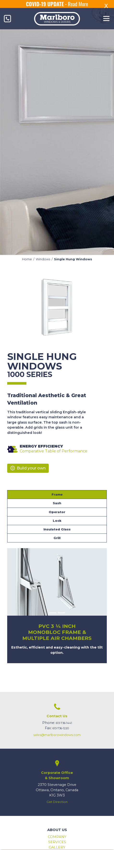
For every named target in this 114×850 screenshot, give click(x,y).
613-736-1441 (64, 723)
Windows (43, 259)
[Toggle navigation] (106, 18)
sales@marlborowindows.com (57, 735)
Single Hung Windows (73, 259)
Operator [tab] (57, 512)
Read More (78, 4)
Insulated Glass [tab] (57, 529)
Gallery (57, 847)
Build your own (28, 468)
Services (57, 842)
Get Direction (57, 802)
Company (57, 837)
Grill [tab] (57, 538)
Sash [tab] (57, 503)
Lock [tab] (57, 520)
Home (27, 259)
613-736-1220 (61, 728)
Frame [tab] (57, 494)
